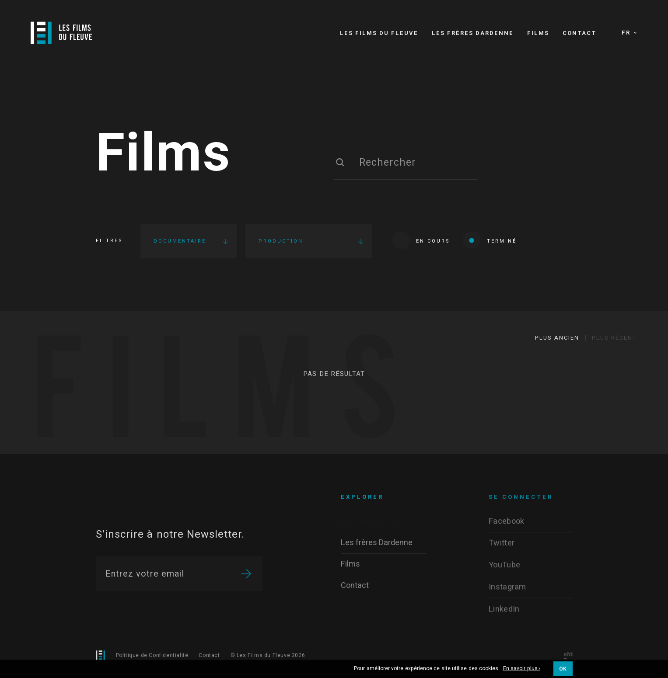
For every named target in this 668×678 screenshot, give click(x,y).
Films (163, 154)
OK (563, 669)
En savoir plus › (521, 669)
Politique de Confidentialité (152, 655)
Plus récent (614, 338)
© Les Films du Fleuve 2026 (268, 655)
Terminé (490, 240)
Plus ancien (557, 338)
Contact (209, 655)
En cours (421, 240)
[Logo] (61, 33)
